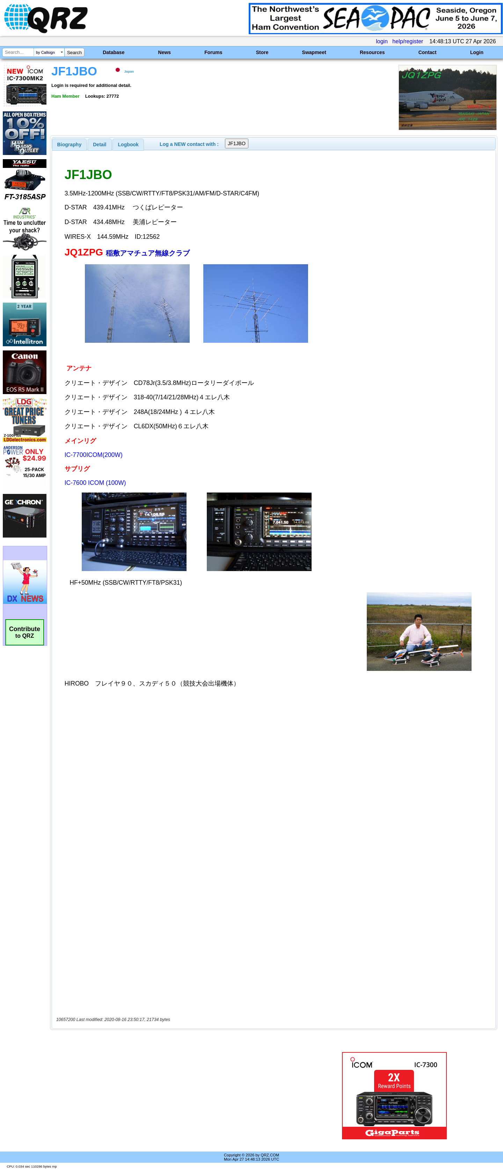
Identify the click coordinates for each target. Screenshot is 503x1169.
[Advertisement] (176, 1096)
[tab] (69, 144)
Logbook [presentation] (128, 144)
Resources (372, 52)
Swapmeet (314, 52)
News (164, 52)
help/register (407, 41)
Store (262, 52)
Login (476, 52)
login (382, 41)
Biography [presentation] (69, 144)
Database (113, 52)
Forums (213, 52)
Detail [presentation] (99, 144)
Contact (427, 52)
